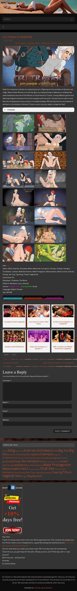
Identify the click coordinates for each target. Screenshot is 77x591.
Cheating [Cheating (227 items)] (20, 454)
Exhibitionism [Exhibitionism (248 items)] (10, 457)
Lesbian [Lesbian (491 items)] (18, 465)
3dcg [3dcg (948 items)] (11, 450)
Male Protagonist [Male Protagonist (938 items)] (57, 464)
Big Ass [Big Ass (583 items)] (63, 450)
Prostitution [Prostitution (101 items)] (62, 469)
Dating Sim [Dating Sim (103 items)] (57, 455)
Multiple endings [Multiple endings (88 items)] (34, 469)
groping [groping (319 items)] (6, 461)
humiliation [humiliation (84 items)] (50, 462)
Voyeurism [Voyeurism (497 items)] (34, 476)
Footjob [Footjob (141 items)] (64, 458)
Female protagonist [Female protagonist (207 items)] (51, 457)
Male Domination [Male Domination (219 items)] (33, 465)
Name (5, 402)
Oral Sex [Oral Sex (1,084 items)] (47, 468)
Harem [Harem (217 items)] (43, 461)
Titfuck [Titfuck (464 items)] (67, 472)
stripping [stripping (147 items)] (48, 472)
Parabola (38, 588)
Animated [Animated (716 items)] (44, 450)
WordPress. (48, 588)
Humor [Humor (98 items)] (57, 462)
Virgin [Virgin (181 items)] (24, 476)
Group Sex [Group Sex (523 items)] (19, 461)
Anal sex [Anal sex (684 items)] (30, 450)
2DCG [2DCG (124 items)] (4, 451)
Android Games (33, 43)
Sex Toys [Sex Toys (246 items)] (30, 472)
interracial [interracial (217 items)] (7, 465)
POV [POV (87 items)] (56, 469)
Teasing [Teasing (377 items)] (57, 472)
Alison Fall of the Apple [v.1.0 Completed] (58, 363)
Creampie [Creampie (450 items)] (46, 454)
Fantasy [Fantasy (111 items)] (21, 458)
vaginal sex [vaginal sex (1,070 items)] (11, 475)
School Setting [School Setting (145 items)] (20, 472)
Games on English (49, 43)
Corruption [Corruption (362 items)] (32, 454)
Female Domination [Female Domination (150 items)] (32, 458)
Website (6, 420)
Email (5, 411)
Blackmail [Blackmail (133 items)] (11, 454)
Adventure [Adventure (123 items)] (19, 451)
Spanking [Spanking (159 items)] (40, 472)
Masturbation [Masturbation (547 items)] (11, 469)
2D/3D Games (20, 43)
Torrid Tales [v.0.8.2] (11, 363)
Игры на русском (65, 43)
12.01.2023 (8, 40)
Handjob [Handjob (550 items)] (33, 461)
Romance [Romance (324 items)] (7, 472)
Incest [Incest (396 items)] (64, 461)
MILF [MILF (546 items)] (25, 469)
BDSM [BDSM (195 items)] (55, 450)
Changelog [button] (9, 109)
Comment (7, 381)
